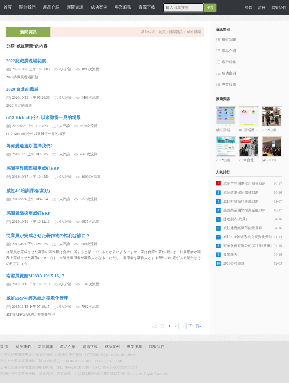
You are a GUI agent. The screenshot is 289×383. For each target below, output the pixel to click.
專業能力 (230, 254)
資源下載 (147, 7)
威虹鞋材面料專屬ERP (240, 201)
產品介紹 (51, 7)
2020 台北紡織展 (22, 89)
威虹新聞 (194, 32)
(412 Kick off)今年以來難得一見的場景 (43, 117)
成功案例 (99, 7)
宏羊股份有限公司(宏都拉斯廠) (247, 246)
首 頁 (4, 347)
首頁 (8, 7)
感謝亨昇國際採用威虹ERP (32, 168)
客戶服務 (229, 62)
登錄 (248, 8)
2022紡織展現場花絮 (26, 60)
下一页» (194, 326)
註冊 (261, 8)
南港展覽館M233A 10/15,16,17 (35, 275)
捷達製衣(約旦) (235, 219)
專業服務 (123, 7)
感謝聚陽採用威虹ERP (28, 213)
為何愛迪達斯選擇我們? (29, 146)
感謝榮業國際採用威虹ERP (244, 210)
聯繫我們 (279, 8)
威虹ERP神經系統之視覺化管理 (37, 298)
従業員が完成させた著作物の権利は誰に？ (48, 235)
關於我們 (27, 7)
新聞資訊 (75, 7)
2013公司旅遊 (233, 263)
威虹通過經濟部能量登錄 (242, 228)
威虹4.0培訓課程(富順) (28, 190)
